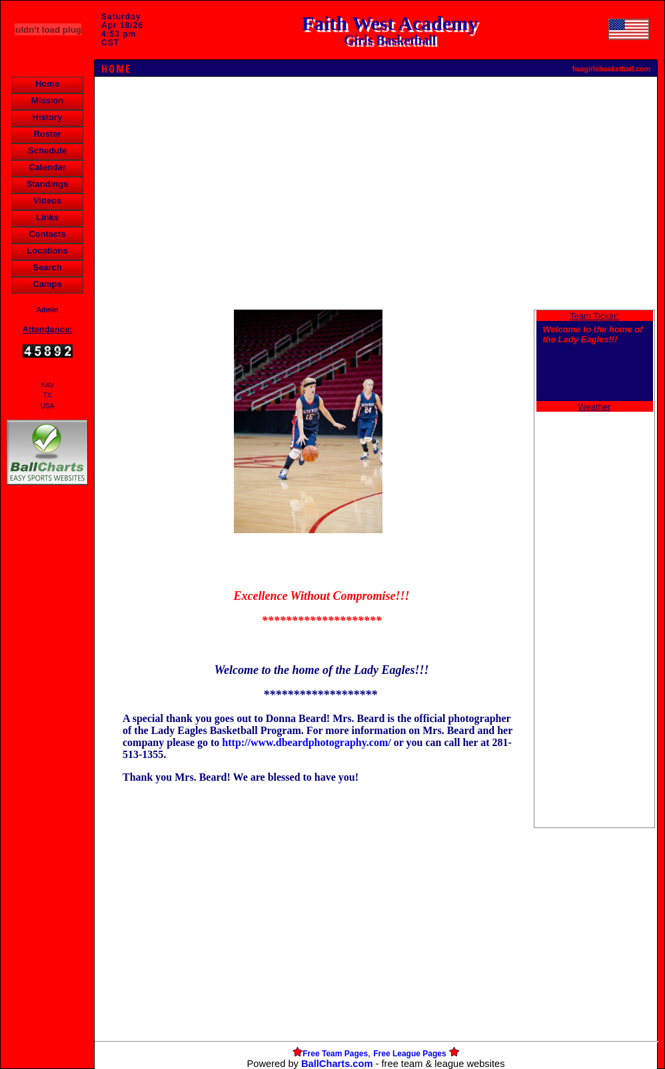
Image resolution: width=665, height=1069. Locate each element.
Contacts (47, 234)
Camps (47, 284)
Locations (47, 251)
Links (47, 217)
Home (47, 84)
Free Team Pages (335, 1053)
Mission (47, 100)
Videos (47, 201)
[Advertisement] (47, 718)
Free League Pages (409, 1053)
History (48, 117)
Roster (47, 134)
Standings (48, 184)
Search (47, 267)
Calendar (47, 167)
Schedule (47, 150)
